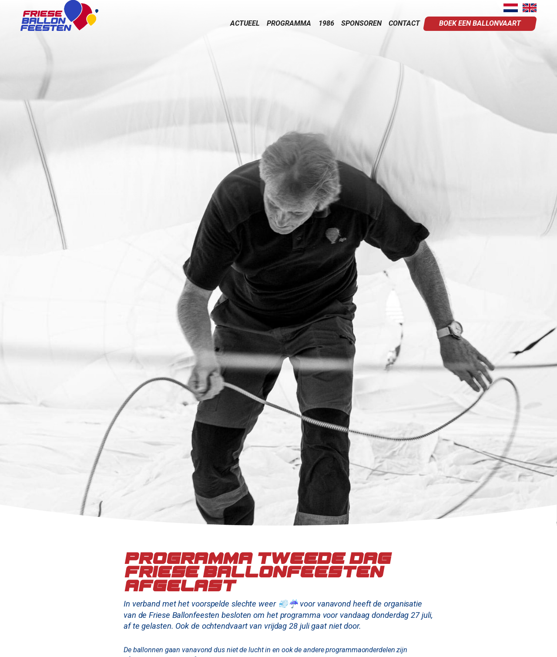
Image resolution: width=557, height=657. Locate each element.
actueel (245, 23)
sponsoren (361, 23)
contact (404, 23)
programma (289, 23)
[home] (59, 15)
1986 (326, 23)
